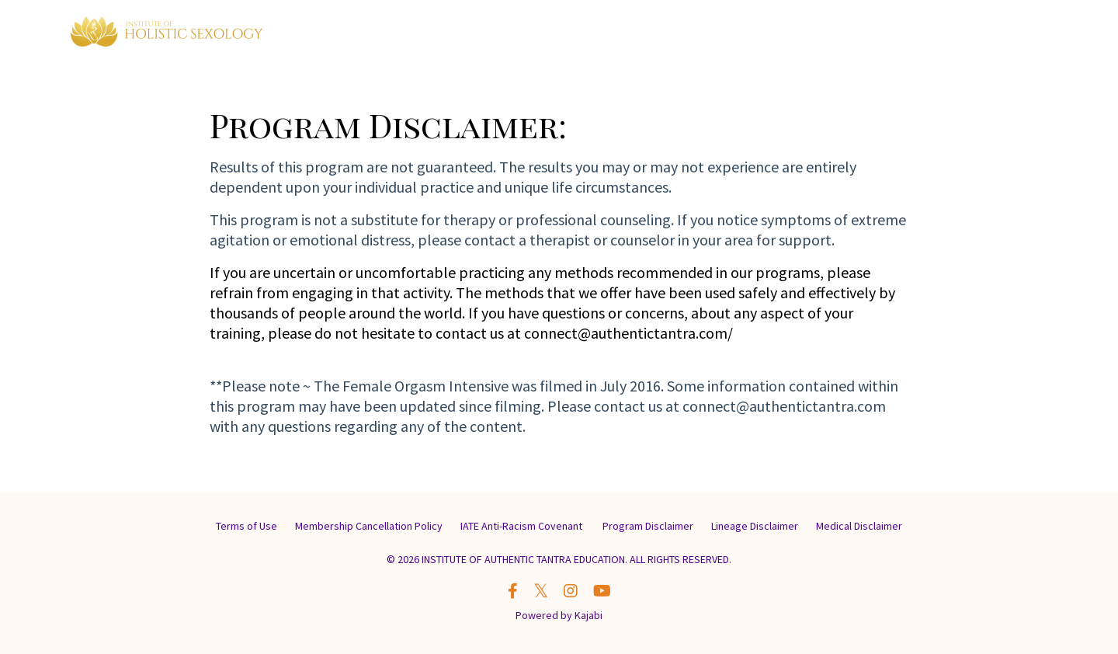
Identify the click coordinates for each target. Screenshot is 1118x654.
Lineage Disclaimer (754, 526)
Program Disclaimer (647, 526)
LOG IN (1019, 33)
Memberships (753, 33)
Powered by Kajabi (559, 615)
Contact (960, 33)
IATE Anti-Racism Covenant (522, 526)
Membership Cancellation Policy (369, 526)
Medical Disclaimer (859, 526)
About (904, 33)
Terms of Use (246, 526)
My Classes (839, 33)
